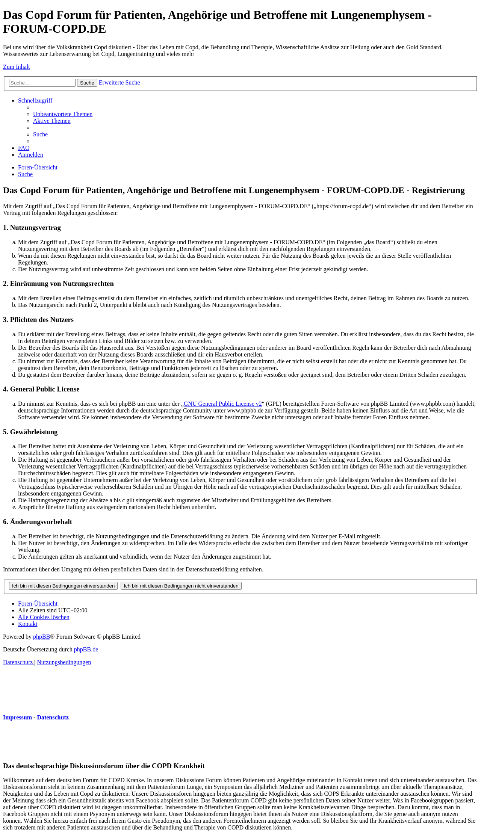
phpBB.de (86, 649)
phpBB (41, 636)
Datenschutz (52, 717)
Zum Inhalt (16, 66)
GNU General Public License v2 (223, 403)
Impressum (17, 717)
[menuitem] (62, 114)
